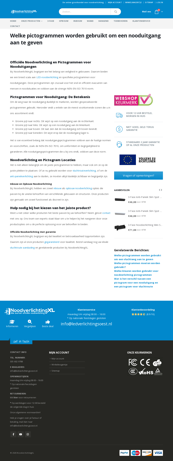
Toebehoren (121, 21)
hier (16, 397)
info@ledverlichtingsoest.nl (86, 323)
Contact (15, 26)
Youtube (21, 434)
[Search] (116, 11)
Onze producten (30, 21)
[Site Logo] (24, 11)
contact (106, 212)
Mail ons (146, 11)
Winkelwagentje (133, 2)
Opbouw (63, 21)
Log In (160, 2)
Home (13, 21)
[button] (159, 189)
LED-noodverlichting (47, 77)
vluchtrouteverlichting (84, 170)
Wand (90, 21)
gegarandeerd (51, 241)
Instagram (28, 434)
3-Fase (50, 21)
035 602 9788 (16, 361)
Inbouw (77, 21)
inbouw (57, 188)
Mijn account (115, 2)
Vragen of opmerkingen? (138, 175)
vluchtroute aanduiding (22, 247)
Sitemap (149, 2)
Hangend (103, 21)
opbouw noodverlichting (79, 188)
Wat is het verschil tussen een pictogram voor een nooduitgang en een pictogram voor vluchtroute (136, 282)
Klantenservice (141, 21)
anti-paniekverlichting (21, 176)
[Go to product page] (120, 199)
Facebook (13, 434)
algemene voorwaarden (28, 412)
